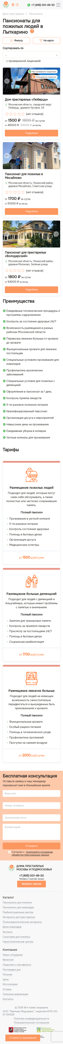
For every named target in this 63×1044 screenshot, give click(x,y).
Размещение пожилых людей (32, 487)
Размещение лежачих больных (31, 691)
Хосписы (7, 931)
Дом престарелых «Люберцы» (26, 99)
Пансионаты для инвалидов (18, 907)
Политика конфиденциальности (31, 1018)
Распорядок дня (11, 969)
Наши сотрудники (13, 954)
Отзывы (7, 989)
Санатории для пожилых (16, 936)
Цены (6, 979)
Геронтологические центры (18, 941)
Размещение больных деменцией (31, 594)
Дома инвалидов (12, 926)
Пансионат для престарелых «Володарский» (25, 254)
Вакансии (8, 959)
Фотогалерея (10, 984)
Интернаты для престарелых (19, 917)
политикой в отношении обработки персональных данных (32, 853)
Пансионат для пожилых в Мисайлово (24, 176)
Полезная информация (15, 994)
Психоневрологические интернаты (22, 922)
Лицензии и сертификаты (17, 964)
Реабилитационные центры (18, 912)
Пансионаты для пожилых (17, 902)
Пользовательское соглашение (31, 1022)
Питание (7, 974)
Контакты (8, 999)
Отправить (32, 845)
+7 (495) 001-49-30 (43, 5)
